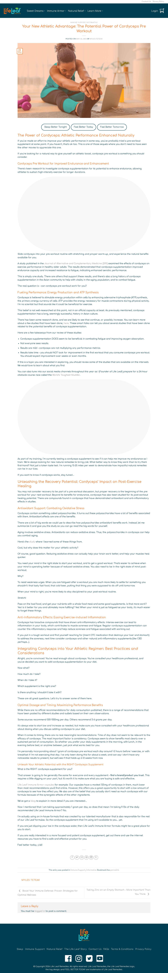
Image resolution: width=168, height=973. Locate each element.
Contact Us (146, 2)
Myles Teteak (96, 39)
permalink (114, 870)
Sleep (20, 949)
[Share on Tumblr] (96, 857)
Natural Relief (77, 11)
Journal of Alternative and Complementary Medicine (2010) (76, 263)
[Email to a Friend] (82, 857)
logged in (40, 911)
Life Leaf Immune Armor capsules (36, 785)
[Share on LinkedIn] (91, 857)
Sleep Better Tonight (55, 127)
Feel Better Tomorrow (112, 127)
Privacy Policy (158, 2)
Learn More (95, 11)
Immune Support (77, 22)
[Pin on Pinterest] (86, 857)
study (32, 542)
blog (33, 801)
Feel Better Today (83, 127)
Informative (92, 22)
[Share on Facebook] (72, 857)
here (66, 323)
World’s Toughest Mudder (66, 375)
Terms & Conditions (122, 949)
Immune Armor (56, 11)
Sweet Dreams (36, 11)
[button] (154, 11)
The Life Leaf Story (75, 949)
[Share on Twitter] (77, 857)
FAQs (106, 949)
